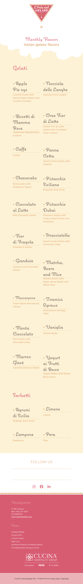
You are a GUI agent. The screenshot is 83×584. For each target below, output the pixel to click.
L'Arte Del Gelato (26, 578)
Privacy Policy (55, 578)
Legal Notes (65, 578)
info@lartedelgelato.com (21, 517)
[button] (41, 27)
